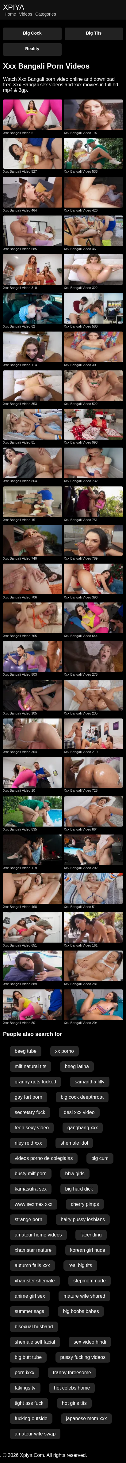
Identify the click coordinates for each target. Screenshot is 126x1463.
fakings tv (25, 1387)
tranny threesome (72, 1372)
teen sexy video (32, 1127)
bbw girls (75, 1173)
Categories (45, 14)
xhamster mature (33, 1250)
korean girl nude (87, 1250)
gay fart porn (28, 1097)
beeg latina (77, 1066)
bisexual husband (34, 1326)
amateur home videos (38, 1234)
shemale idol (74, 1143)
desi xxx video (79, 1112)
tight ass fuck (29, 1403)
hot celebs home (72, 1387)
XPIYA (13, 7)
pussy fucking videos (83, 1357)
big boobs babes (81, 1311)
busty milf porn (31, 1173)
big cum (100, 1158)
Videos (25, 14)
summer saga (29, 1311)
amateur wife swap (35, 1433)
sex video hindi (90, 1342)
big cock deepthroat (82, 1097)
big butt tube (28, 1357)
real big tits (80, 1265)
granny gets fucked (35, 1081)
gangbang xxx (82, 1127)
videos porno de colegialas (44, 1158)
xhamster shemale (35, 1280)
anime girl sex (30, 1296)
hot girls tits (74, 1403)
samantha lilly (90, 1081)
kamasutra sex (31, 1188)
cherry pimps (85, 1204)
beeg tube (25, 1051)
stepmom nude (89, 1280)
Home (10, 14)
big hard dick (79, 1188)
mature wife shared (84, 1296)
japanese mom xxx (86, 1418)
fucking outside (31, 1418)
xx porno (64, 1051)
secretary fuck (30, 1112)
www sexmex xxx (33, 1204)
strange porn (28, 1219)
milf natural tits (30, 1066)
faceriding (90, 1234)
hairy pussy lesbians (83, 1219)
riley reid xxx (28, 1143)
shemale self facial (35, 1342)
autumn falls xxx (32, 1265)
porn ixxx (24, 1372)
